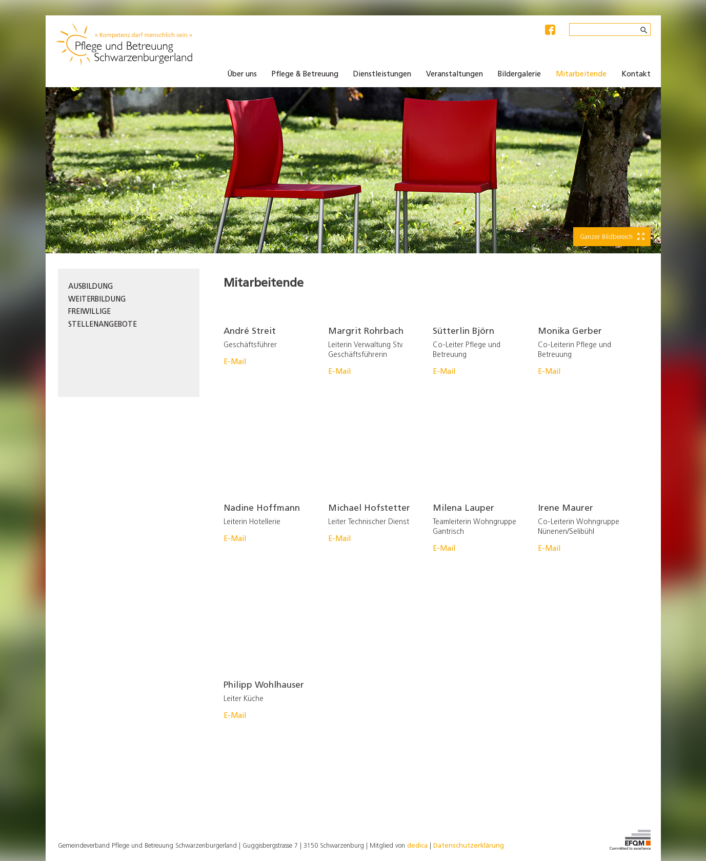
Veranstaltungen (454, 74)
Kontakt (636, 74)
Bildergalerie (519, 74)
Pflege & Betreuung (305, 74)
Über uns (242, 74)
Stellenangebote (102, 325)
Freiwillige (89, 312)
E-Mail (235, 362)
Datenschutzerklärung (468, 846)
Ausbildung (90, 287)
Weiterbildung (97, 300)
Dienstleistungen (382, 74)
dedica (417, 846)
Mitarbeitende (581, 74)
